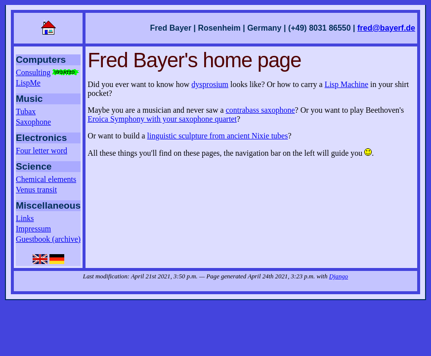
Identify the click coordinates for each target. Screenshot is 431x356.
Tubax (26, 111)
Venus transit (36, 189)
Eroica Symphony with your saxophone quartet (162, 119)
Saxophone (33, 122)
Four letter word (41, 150)
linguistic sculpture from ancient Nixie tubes (217, 136)
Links (25, 218)
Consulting (48, 72)
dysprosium (209, 84)
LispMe (28, 83)
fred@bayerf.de (386, 28)
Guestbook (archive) (48, 239)
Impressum (33, 228)
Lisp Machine (346, 84)
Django (338, 276)
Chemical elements (46, 179)
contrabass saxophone (260, 110)
